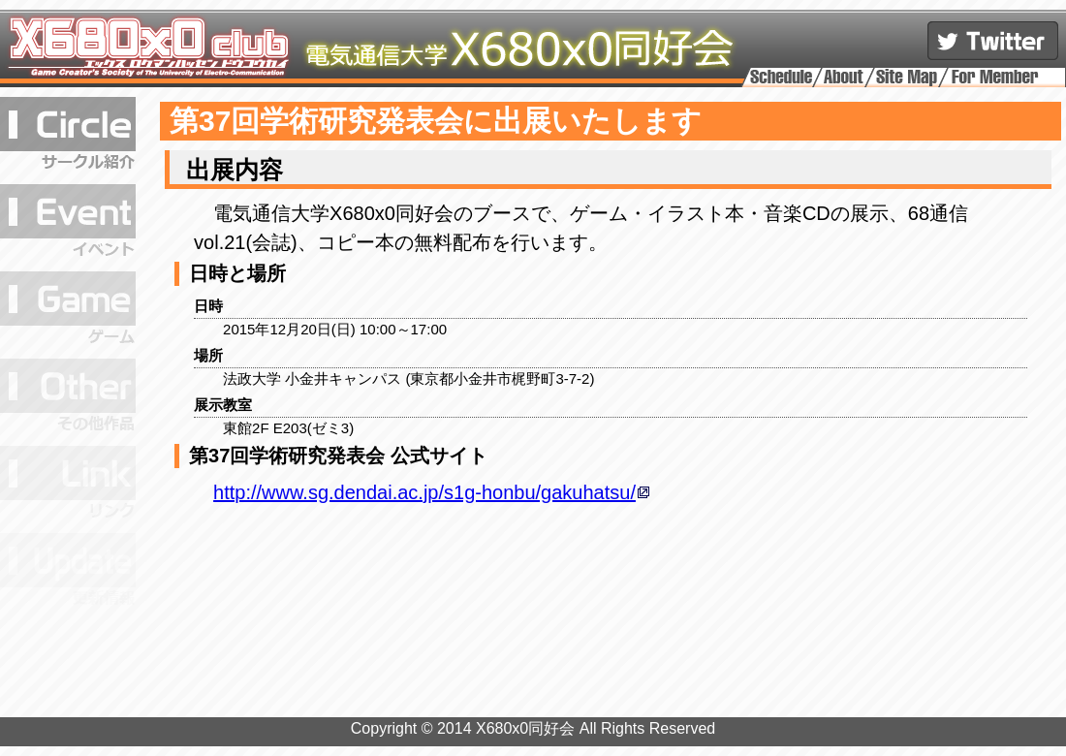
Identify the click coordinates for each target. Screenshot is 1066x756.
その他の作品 (68, 397)
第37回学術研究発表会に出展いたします (436, 121)
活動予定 (781, 76)
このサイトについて (843, 76)
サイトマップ (906, 76)
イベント (68, 223)
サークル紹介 (68, 135)
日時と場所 (237, 273)
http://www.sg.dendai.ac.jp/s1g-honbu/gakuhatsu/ (424, 492)
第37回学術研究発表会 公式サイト (338, 455)
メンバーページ (1002, 76)
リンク (68, 484)
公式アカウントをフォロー (992, 40)
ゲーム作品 (68, 310)
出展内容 (231, 169)
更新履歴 (68, 572)
